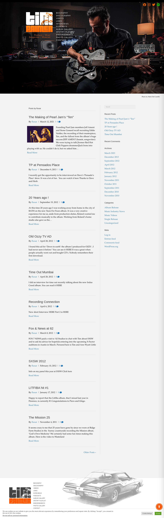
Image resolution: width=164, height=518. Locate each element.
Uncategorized (111, 223)
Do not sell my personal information (15, 515)
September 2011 (111, 188)
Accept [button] (158, 513)
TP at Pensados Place (44, 165)
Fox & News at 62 (41, 328)
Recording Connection (44, 302)
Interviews (62, 24)
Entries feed (110, 239)
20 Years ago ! (39, 197)
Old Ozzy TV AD (40, 236)
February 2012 (111, 173)
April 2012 (109, 165)
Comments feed (111, 243)
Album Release (111, 208)
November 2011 (111, 180)
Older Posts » (90, 452)
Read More (32, 153)
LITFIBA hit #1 (39, 387)
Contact (61, 40)
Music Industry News (114, 212)
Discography (63, 16)
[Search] (119, 107)
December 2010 (111, 192)
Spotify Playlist (65, 32)
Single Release (111, 219)
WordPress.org (111, 247)
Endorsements (64, 35)
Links (59, 21)
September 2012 (111, 161)
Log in (107, 235)
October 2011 (110, 184)
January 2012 (110, 176)
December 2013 (111, 157)
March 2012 (109, 169)
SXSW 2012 (37, 361)
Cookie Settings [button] (147, 513)
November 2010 (111, 196)
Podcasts (61, 27)
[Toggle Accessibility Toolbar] (159, 506)
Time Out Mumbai (41, 272)
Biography (62, 13)
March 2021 (109, 153)
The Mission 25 (39, 417)
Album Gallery (64, 29)
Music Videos (110, 215)
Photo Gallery (64, 37)
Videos (60, 18)
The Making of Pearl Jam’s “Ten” (51, 117)
